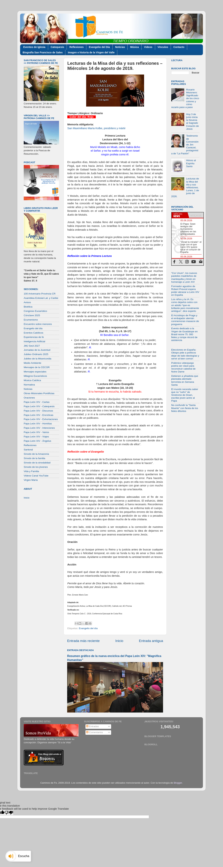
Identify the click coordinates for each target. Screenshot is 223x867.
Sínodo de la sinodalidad (37, 462)
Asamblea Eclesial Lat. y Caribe (41, 298)
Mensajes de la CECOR (37, 367)
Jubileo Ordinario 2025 (36, 354)
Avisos (27, 302)
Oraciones (29, 397)
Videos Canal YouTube (36, 475)
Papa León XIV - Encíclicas (38, 415)
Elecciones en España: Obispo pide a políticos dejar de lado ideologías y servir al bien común (185, 354)
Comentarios (94, 732)
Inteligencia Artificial (34, 341)
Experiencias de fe (34, 337)
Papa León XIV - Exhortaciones (41, 419)
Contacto (178, 47)
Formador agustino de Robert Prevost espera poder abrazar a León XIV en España (185, 290)
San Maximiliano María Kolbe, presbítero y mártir (96, 128)
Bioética (28, 306)
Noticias (120, 47)
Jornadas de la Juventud (37, 350)
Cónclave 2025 (32, 315)
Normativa (29, 384)
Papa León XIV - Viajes (36, 436)
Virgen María (31, 480)
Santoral (28, 449)
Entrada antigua (151, 641)
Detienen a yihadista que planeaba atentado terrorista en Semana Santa (184, 380)
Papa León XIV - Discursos (38, 410)
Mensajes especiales (35, 371)
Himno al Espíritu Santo (191, 163)
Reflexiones (76, 47)
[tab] (180, 215)
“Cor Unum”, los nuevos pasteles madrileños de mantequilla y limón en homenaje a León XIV (184, 277)
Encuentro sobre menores (38, 324)
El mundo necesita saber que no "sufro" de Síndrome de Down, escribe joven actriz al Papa (184, 395)
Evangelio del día (88, 628)
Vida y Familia (31, 471)
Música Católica (32, 380)
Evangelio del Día (99, 47)
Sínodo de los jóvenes (36, 467)
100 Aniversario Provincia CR (40, 293)
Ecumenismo (31, 319)
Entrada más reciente (83, 641)
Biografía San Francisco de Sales (43, 52)
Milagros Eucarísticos (35, 376)
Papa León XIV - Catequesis (39, 406)
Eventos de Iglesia (34, 47)
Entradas (92, 726)
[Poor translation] (9, 812)
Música (134, 47)
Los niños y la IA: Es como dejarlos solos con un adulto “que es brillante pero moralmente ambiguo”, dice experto (185, 305)
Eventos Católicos (33, 332)
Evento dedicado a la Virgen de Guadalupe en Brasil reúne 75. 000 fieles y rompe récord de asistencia (184, 334)
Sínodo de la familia (34, 458)
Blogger (178, 782)
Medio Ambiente (32, 363)
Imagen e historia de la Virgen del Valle (91, 52)
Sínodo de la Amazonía (36, 454)
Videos (148, 47)
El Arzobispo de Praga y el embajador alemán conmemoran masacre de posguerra (185, 320)
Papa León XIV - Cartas (37, 402)
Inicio (119, 641)
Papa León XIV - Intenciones (39, 428)
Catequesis (57, 47)
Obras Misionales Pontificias (39, 393)
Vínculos (163, 47)
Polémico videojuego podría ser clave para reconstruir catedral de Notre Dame (183, 367)
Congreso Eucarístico (35, 311)
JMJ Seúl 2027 (32, 345)
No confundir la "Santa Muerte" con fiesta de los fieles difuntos (184, 408)
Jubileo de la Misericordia (37, 358)
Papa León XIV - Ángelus (37, 441)
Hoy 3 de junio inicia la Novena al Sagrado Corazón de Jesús (192, 121)
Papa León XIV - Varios (36, 432)
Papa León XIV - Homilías (38, 423)
